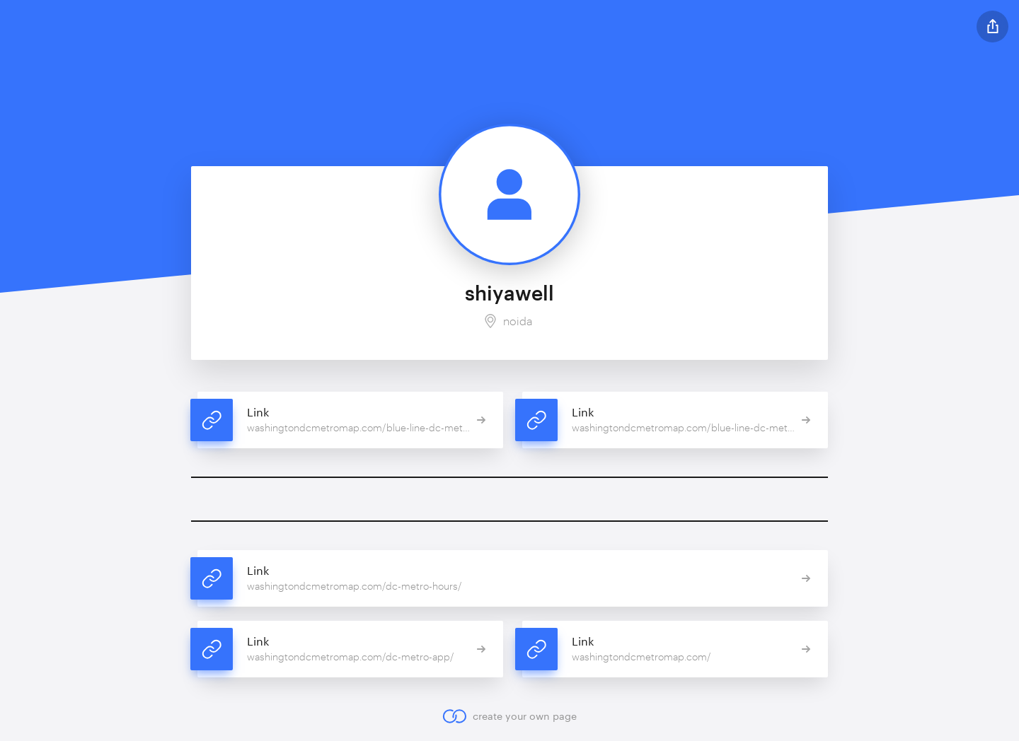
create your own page (509, 716)
